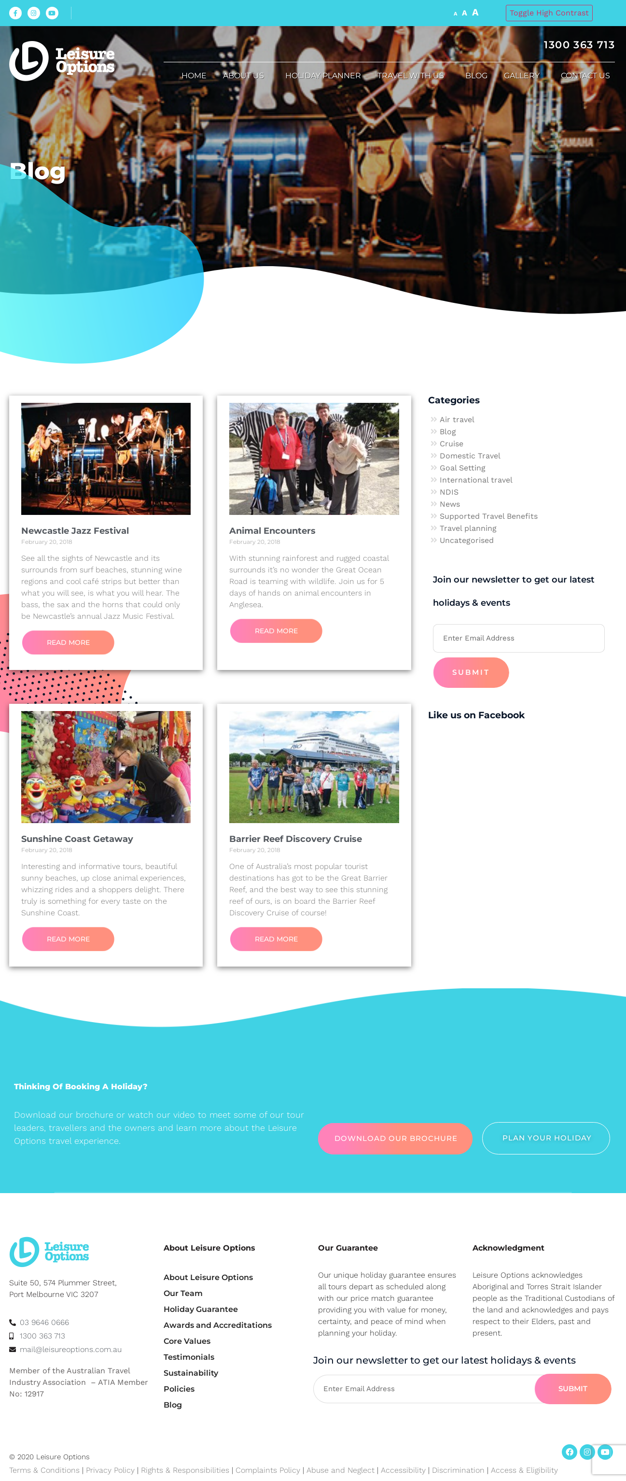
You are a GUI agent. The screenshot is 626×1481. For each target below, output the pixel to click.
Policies (179, 1389)
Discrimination (459, 1470)
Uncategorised (467, 540)
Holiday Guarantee (201, 1309)
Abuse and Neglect (340, 1470)
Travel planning (468, 528)
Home (194, 75)
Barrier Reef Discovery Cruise (295, 839)
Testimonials (189, 1357)
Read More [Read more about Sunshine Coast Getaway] (68, 939)
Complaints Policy (268, 1470)
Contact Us (588, 76)
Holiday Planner (323, 75)
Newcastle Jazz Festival (75, 531)
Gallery (524, 76)
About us (246, 76)
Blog (476, 75)
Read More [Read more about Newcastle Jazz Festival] (68, 642)
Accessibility (403, 1470)
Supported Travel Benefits (489, 516)
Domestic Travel (470, 455)
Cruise (451, 443)
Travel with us (413, 76)
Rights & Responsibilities (185, 1470)
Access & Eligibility (524, 1470)
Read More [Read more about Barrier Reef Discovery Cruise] (276, 939)
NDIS (449, 492)
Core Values (187, 1341)
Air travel (457, 419)
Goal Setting (463, 467)
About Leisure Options (208, 1277)
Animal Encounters (272, 531)
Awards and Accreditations (218, 1325)
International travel (476, 479)
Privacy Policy (110, 1470)
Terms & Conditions (44, 1470)
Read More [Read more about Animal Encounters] (276, 631)
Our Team (183, 1293)
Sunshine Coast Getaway (77, 839)
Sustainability (191, 1373)
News (450, 504)
